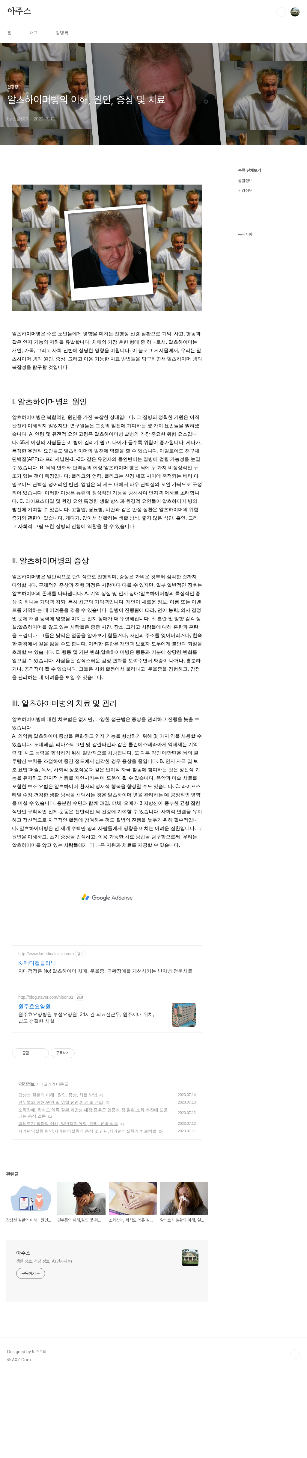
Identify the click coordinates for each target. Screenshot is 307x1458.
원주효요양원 (34, 1090)
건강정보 (26, 1168)
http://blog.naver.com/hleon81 (45, 1081)
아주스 (19, 11)
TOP (295, 1438)
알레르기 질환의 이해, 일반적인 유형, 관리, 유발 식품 (68, 1207)
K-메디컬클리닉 (37, 1047)
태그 (33, 33)
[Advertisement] (107, 220)
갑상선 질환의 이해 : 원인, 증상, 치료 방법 (57, 1178)
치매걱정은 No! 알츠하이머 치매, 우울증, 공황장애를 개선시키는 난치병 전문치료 (105, 1054)
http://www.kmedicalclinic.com (46, 1037)
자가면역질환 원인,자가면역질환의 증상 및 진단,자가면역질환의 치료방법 (87, 1215)
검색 (281, 11)
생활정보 (245, 180)
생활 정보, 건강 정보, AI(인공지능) (44, 1345)
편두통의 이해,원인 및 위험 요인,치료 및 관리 (60, 1186)
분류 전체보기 (249, 170)
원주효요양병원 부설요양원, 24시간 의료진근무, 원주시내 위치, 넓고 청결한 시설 (86, 1101)
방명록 (62, 33)
